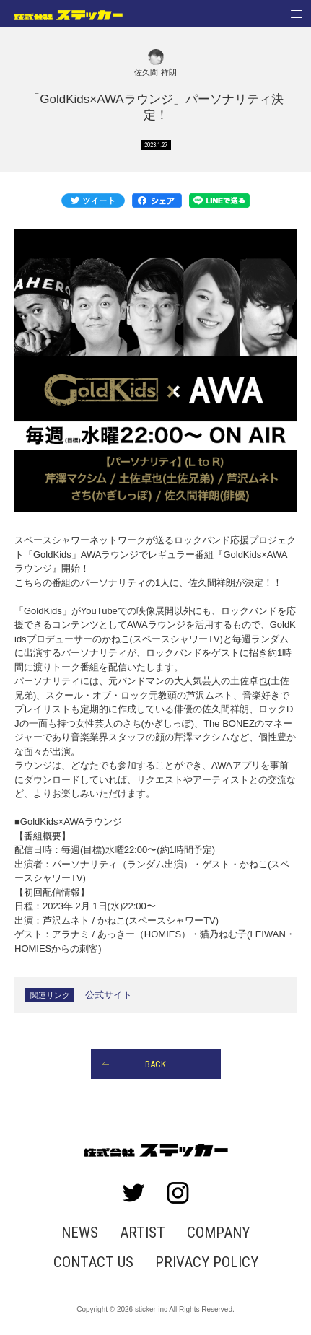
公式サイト (108, 994)
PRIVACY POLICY (206, 1262)
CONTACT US (93, 1262)
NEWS (79, 1232)
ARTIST (142, 1232)
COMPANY (218, 1232)
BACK (155, 1064)
